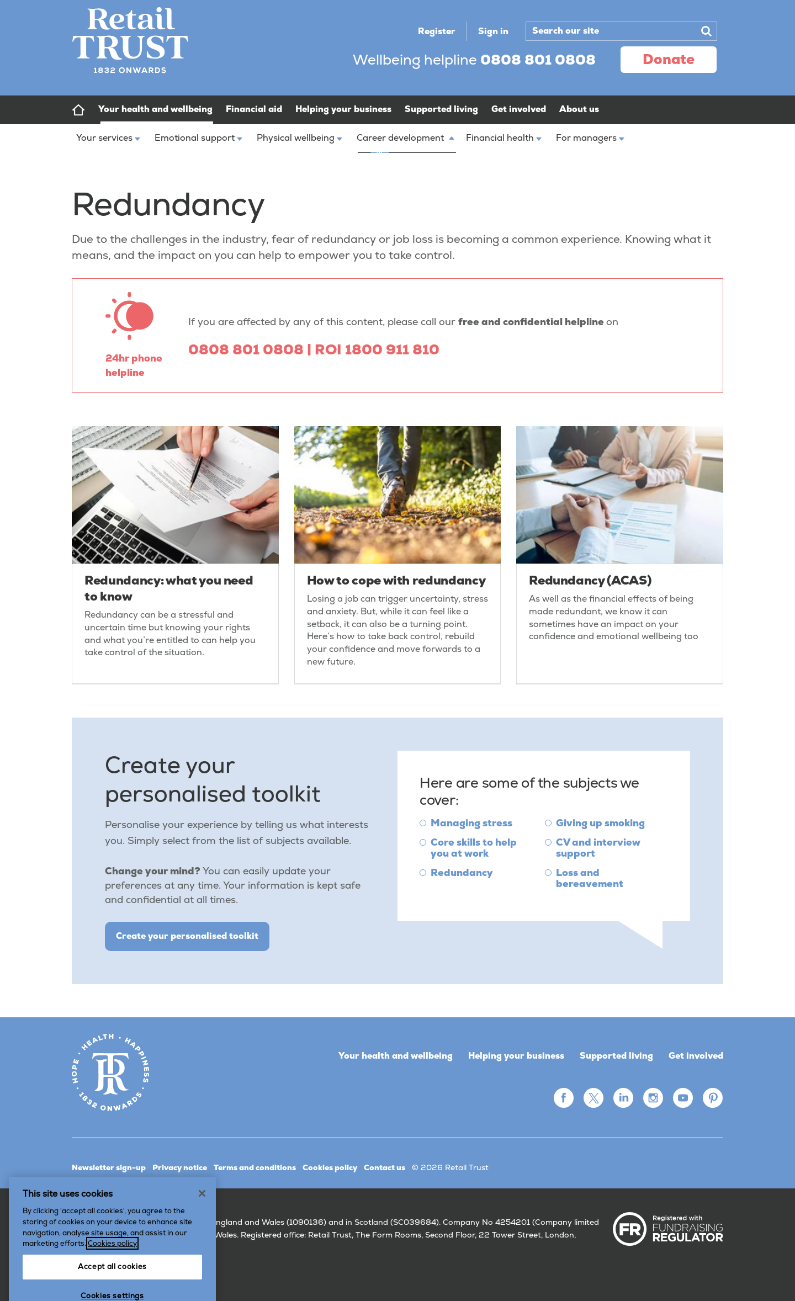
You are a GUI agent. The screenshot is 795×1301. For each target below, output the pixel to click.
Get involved (696, 1055)
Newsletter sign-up (109, 1167)
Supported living (616, 1055)
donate (669, 59)
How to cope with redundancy (396, 580)
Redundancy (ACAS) (590, 580)
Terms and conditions (255, 1167)
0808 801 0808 (247, 349)
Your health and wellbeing (395, 1055)
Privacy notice (179, 1167)
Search (706, 31)
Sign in (493, 31)
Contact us (384, 1167)
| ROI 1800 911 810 (373, 349)
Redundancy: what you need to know (168, 588)
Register (436, 31)
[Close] (202, 1236)
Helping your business (516, 1055)
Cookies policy (330, 1167)
